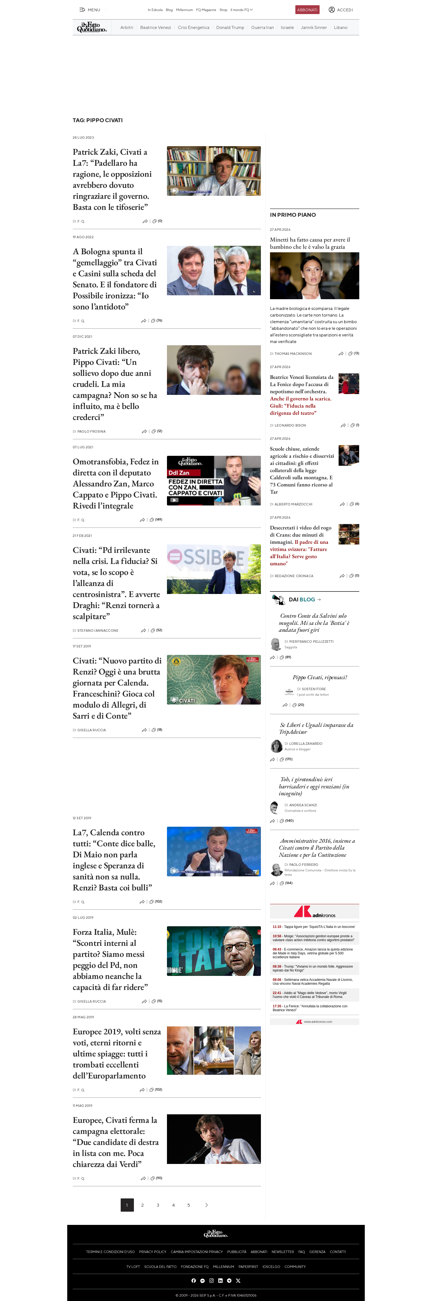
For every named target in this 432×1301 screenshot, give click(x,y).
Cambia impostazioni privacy (197, 1251)
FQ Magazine (206, 9)
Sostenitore (311, 689)
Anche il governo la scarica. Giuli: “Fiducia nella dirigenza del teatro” (300, 405)
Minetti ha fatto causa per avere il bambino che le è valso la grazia (310, 242)
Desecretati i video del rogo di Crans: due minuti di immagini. (300, 534)
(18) (157, 730)
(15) (157, 1001)
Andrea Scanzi (301, 805)
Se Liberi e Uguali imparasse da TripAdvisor (316, 728)
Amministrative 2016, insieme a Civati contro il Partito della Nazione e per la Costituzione (317, 848)
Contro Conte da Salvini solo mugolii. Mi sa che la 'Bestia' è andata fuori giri (314, 623)
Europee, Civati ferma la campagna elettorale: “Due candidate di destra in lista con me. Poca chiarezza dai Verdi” (116, 1142)
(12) (157, 431)
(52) (157, 630)
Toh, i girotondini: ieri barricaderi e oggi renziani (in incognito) (314, 786)
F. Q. (79, 221)
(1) (354, 425)
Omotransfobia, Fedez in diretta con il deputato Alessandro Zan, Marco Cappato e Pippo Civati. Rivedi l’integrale (116, 483)
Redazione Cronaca (291, 576)
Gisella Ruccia (89, 730)
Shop (223, 9)
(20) (298, 705)
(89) (285, 657)
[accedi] (340, 9)
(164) (286, 883)
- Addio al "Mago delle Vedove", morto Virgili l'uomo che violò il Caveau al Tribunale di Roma (310, 995)
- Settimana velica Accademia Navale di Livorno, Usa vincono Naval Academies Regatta (313, 982)
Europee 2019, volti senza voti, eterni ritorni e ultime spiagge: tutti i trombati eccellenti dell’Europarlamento (117, 1053)
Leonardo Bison (288, 425)
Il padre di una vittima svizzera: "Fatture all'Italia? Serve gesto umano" (299, 552)
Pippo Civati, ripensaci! (320, 677)
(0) (157, 221)
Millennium (184, 9)
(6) (354, 504)
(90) (156, 1178)
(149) (156, 520)
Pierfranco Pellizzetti (309, 641)
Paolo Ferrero (301, 865)
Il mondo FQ (242, 9)
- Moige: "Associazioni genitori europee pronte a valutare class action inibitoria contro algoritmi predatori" (314, 938)
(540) (287, 821)
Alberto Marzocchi (291, 504)
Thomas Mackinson (291, 354)
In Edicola (155, 9)
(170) (286, 759)
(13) (353, 353)
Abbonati (307, 9)
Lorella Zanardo (304, 743)
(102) (156, 902)
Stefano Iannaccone (95, 630)
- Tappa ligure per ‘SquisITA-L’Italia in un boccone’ (314, 927)
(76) (157, 320)
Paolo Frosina (89, 431)
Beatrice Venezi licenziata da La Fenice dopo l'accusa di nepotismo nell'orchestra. (302, 384)
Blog (169, 9)
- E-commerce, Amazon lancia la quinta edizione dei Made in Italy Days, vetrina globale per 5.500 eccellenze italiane (313, 953)
